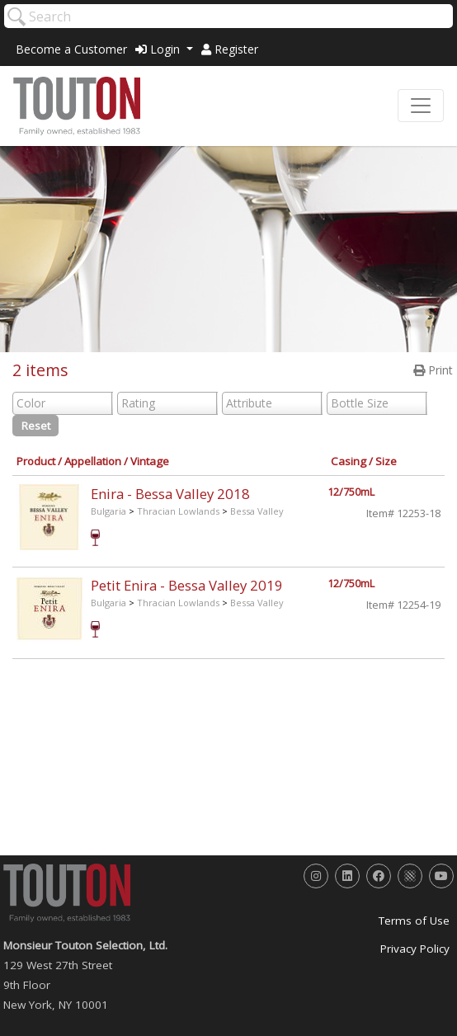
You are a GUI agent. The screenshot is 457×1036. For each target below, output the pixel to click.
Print (433, 370)
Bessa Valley (257, 511)
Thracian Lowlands (178, 511)
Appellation (92, 461)
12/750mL (351, 492)
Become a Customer (71, 49)
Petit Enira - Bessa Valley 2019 (187, 585)
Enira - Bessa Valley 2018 (170, 493)
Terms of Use (414, 920)
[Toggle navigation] (421, 105)
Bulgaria (108, 511)
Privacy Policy (415, 948)
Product (35, 461)
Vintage (149, 461)
